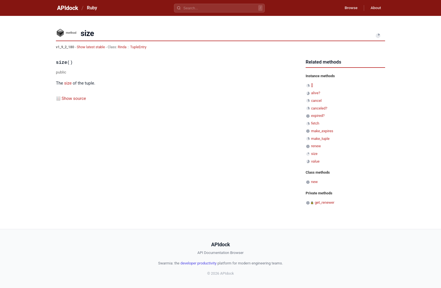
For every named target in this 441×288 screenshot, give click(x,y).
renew (316, 146)
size (68, 83)
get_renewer (324, 202)
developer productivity (198, 263)
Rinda (122, 47)
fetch (315, 123)
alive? (315, 93)
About (375, 8)
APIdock (67, 8)
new (314, 182)
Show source (74, 98)
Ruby (92, 7)
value (315, 161)
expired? (318, 115)
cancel (316, 100)
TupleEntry (138, 47)
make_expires (322, 131)
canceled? (319, 108)
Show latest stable (91, 47)
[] (312, 85)
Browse (349, 8)
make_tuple (320, 138)
